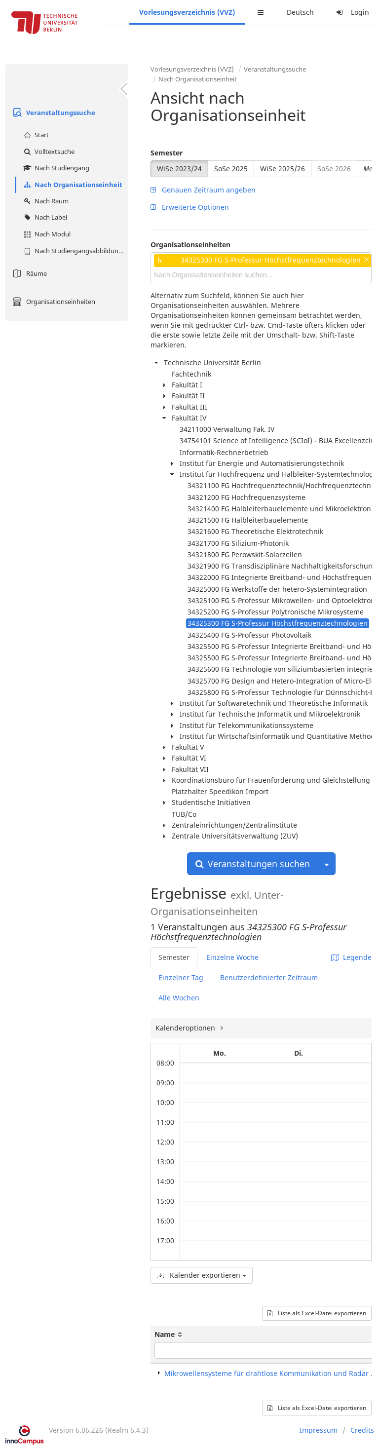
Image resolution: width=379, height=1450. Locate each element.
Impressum (319, 1430)
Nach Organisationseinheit (71, 184)
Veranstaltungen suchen (252, 864)
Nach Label (44, 217)
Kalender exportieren (201, 1275)
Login (351, 12)
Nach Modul (46, 233)
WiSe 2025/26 (282, 168)
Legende (351, 957)
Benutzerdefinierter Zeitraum (269, 977)
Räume (28, 273)
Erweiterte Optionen (190, 207)
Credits (362, 1430)
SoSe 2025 (231, 168)
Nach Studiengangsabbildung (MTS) (74, 250)
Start (35, 134)
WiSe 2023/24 (179, 168)
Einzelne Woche (232, 957)
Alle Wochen (178, 997)
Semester (167, 152)
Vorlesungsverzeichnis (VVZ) (187, 12)
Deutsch (300, 12)
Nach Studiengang (55, 167)
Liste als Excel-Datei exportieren (316, 1313)
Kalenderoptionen (186, 1027)
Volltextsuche (48, 151)
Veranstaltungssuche (52, 112)
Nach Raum (45, 200)
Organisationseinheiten (52, 301)
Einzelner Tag (180, 977)
